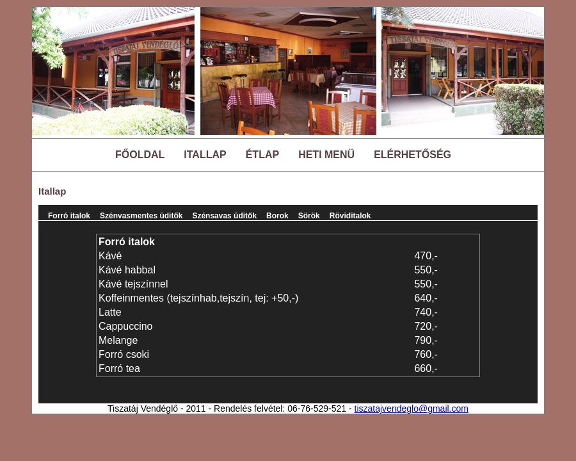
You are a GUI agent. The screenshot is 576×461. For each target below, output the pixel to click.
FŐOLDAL (139, 154)
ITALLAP (205, 154)
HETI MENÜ (326, 154)
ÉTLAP (262, 154)
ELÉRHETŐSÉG (412, 154)
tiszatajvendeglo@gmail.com (411, 408)
